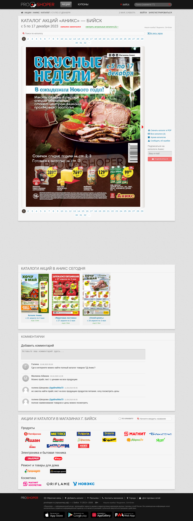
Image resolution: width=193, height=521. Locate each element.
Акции (66, 4)
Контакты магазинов (112, 498)
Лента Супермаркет (109, 434)
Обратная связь (52, 498)
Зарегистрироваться (160, 12)
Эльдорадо (32, 459)
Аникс (36, 12)
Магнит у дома (135, 434)
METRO (58, 434)
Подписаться (160, 159)
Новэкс (83, 484)
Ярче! (160, 440)
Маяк (83, 446)
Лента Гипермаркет (83, 434)
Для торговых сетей (149, 498)
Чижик (109, 440)
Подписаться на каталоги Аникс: (156, 147)
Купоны (83, 4)
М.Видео (58, 459)
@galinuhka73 (56, 387)
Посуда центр (58, 471)
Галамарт (32, 471)
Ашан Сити (58, 440)
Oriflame (58, 484)
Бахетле (160, 434)
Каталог (45, 12)
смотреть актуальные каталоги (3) (102, 27)
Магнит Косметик (32, 484)
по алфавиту (126, 419)
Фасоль (83, 440)
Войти (143, 12)
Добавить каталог (74, 498)
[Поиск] (153, 4)
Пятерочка (32, 434)
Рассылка (92, 498)
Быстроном (58, 446)
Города (131, 498)
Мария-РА (135, 440)
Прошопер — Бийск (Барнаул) (37, 4)
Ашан (32, 440)
